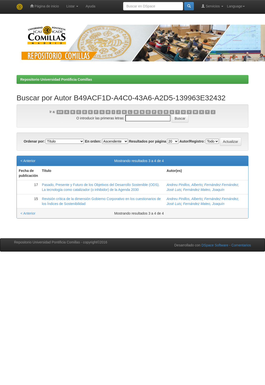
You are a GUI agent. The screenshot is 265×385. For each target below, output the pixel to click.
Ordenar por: (34, 141)
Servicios (212, 6)
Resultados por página (147, 141)
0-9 (60, 111)
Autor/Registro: (192, 141)
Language (236, 6)
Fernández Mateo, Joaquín (203, 190)
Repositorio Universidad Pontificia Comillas (56, 79)
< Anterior (27, 161)
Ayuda (90, 6)
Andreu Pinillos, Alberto (184, 185)
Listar (72, 6)
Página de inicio (44, 6)
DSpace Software (214, 245)
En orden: (93, 141)
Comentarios (241, 245)
